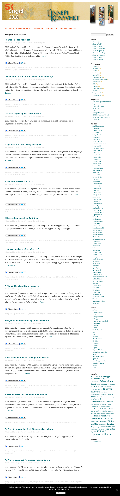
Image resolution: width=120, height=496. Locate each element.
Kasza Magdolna (97, 206)
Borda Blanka (66, 277)
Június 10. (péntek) (39, 104)
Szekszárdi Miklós (98, 274)
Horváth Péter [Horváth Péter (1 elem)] (108, 397)
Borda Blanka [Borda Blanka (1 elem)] (111, 384)
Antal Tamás (96, 128)
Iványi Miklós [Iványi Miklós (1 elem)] (94, 404)
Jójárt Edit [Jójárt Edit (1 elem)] (101, 404)
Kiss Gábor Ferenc (98, 212)
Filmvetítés (96, 75)
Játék (94, 84)
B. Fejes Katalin (97, 130)
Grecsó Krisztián (97, 184)
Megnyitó (95, 90)
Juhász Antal (96, 197)
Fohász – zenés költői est (17, 40)
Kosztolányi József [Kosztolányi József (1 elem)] (96, 406)
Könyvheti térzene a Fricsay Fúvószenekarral (27, 320)
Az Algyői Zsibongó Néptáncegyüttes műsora (27, 460)
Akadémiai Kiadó (98, 312)
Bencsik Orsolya (97, 141)
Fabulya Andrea (75, 67)
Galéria (72, 28)
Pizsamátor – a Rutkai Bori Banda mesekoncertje (29, 76)
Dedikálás (95, 68)
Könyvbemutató (97, 88)
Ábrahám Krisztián (98, 126)
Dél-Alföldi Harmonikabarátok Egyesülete (64, 135)
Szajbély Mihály (97, 272)
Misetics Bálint (97, 237)
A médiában (61, 28)
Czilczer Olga (97, 161)
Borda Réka (96, 153)
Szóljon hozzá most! (24, 70)
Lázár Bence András (98, 228)
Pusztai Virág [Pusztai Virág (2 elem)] (99, 416)
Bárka (94, 314)
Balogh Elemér (97, 135)
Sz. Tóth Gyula (97, 270)
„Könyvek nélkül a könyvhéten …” (22, 249)
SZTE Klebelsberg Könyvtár (101, 115)
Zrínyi (94, 370)
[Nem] (117, 490)
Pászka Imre (96, 246)
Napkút (95, 348)
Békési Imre (96, 139)
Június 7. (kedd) (97, 44)
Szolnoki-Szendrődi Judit (100, 277)
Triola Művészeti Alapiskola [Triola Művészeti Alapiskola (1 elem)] (107, 426)
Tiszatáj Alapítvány (98, 363)
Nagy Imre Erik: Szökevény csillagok (23, 144)
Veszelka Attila (97, 294)
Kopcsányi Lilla (97, 215)
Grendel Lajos (97, 186)
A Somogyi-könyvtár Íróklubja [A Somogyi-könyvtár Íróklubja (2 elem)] (100, 377)
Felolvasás (96, 73)
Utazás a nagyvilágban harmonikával (23, 113)
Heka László (96, 190)
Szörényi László (97, 279)
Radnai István (97, 252)
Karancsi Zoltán (97, 203)
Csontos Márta (97, 157)
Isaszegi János (97, 195)
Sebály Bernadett (98, 259)
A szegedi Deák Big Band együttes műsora (26, 394)
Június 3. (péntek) (18, 67)
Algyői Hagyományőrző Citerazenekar (61, 451)
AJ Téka (95, 310)
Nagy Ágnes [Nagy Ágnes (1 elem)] (96, 413)
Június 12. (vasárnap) (28, 348)
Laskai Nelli (96, 226)
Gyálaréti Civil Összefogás (100, 321)
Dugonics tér (16, 104)
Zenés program (51, 67)
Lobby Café (96, 108)
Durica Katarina (97, 170)
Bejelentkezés (97, 441)
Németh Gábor (97, 243)
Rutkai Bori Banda (74, 104)
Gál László (96, 179)
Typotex (95, 365)
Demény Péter (97, 166)
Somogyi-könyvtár (39, 43)
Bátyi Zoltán (96, 137)
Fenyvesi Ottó (97, 175)
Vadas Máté (96, 288)
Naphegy (95, 345)
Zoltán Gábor (96, 303)
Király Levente (97, 210)
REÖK (95, 110)
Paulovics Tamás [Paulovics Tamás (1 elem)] (104, 413)
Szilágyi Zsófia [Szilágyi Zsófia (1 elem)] (103, 424)
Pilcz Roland (96, 250)
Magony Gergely (97, 232)
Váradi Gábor (97, 292)
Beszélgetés (96, 66)
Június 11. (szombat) (44, 240)
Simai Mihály (28, 67)
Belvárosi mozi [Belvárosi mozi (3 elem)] (107, 381)
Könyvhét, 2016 (23, 28)
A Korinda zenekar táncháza (19, 181)
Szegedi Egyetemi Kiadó (100, 361)
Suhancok (75, 277)
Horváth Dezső (97, 192)
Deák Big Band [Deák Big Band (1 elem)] (99, 389)
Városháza (96, 119)
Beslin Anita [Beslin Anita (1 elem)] (104, 384)
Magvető (95, 336)
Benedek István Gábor (99, 144)
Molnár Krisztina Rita (99, 239)
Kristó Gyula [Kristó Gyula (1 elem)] (104, 406)
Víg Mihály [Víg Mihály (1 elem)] (94, 432)
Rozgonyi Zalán (97, 254)
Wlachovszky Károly (99, 301)
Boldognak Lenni (98, 316)
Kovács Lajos (97, 219)
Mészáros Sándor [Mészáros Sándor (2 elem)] (101, 411)
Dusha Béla (96, 172)
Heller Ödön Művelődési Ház (21, 172)
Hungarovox (96, 323)
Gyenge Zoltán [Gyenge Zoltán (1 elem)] (101, 397)
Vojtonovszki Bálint (98, 297)
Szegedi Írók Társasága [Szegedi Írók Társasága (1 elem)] (100, 421)
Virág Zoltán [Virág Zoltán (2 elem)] (110, 429)
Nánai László (96, 241)
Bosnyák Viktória (98, 155)
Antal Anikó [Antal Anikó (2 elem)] (95, 376)
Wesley (95, 367)
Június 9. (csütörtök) (99, 48)
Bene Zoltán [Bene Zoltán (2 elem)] (95, 384)
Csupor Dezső (97, 159)
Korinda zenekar (66, 209)
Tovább (46, 56)
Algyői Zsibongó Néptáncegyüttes (71, 482)
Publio (94, 354)
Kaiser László (97, 199)
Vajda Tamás (96, 290)
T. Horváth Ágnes (98, 281)
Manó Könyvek (97, 339)
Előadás (95, 71)
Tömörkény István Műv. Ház (101, 117)
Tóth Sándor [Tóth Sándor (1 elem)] (101, 429)
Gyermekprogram (26, 104)
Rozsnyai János (97, 257)
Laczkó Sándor (97, 223)
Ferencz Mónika (97, 177)
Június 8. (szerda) (98, 46)
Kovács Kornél (97, 217)
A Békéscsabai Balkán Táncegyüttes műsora (27, 357)
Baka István (96, 133)
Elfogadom (61, 493)
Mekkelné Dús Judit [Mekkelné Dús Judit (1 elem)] (99, 408)
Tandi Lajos (96, 283)
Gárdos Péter (96, 181)
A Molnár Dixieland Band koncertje (22, 286)
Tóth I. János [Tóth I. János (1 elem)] (94, 429)
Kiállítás (95, 86)
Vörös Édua (96, 299)
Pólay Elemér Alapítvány (100, 352)
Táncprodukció (39, 209)
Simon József (96, 263)
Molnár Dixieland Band (59, 314)
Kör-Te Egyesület (98, 330)
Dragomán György (98, 168)
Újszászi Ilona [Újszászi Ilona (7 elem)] (101, 434)
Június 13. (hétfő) (26, 451)
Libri (94, 334)
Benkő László (97, 146)
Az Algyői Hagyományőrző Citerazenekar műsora (29, 429)
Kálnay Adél (96, 201)
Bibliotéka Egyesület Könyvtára (102, 102)
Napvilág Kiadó (97, 350)
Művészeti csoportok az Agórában (21, 218)
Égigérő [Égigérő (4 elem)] (101, 431)
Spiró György (97, 268)
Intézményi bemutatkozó (29, 240)
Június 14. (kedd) (98, 59)
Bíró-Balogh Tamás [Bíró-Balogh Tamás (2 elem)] (98, 386)
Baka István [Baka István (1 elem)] (96, 381)
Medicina (95, 341)
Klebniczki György (11, 70)
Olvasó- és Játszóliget (43, 28)
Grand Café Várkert (98, 106)
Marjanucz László (98, 235)
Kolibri (49, 104)
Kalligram (96, 325)
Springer (95, 359)
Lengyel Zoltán (97, 230)
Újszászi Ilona (97, 285)
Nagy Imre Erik (66, 172)
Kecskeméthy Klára (98, 208)
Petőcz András (97, 248)
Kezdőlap (9, 28)
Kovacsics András (98, 221)
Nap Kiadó (96, 343)
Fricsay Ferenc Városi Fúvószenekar (64, 348)
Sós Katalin (96, 266)
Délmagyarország (98, 319)
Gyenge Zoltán (97, 188)
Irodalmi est (96, 82)
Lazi (94, 332)
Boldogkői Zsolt (97, 150)
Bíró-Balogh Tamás (98, 148)
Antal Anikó (66, 67)
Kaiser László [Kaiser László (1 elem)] (107, 404)
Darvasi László (97, 164)
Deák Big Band (57, 422)
